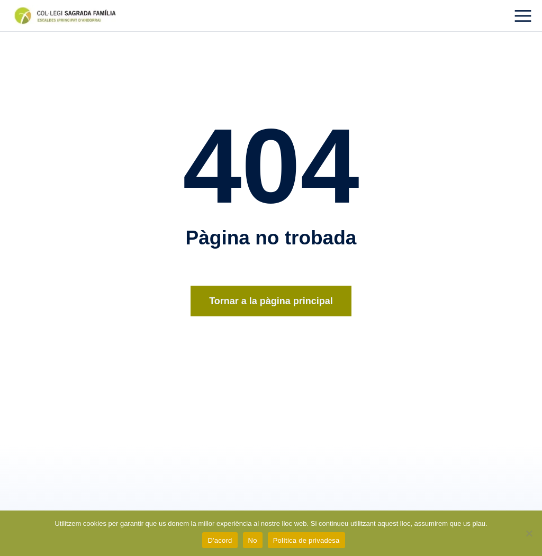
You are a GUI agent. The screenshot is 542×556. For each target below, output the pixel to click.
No (252, 540)
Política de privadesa (306, 540)
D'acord (219, 540)
